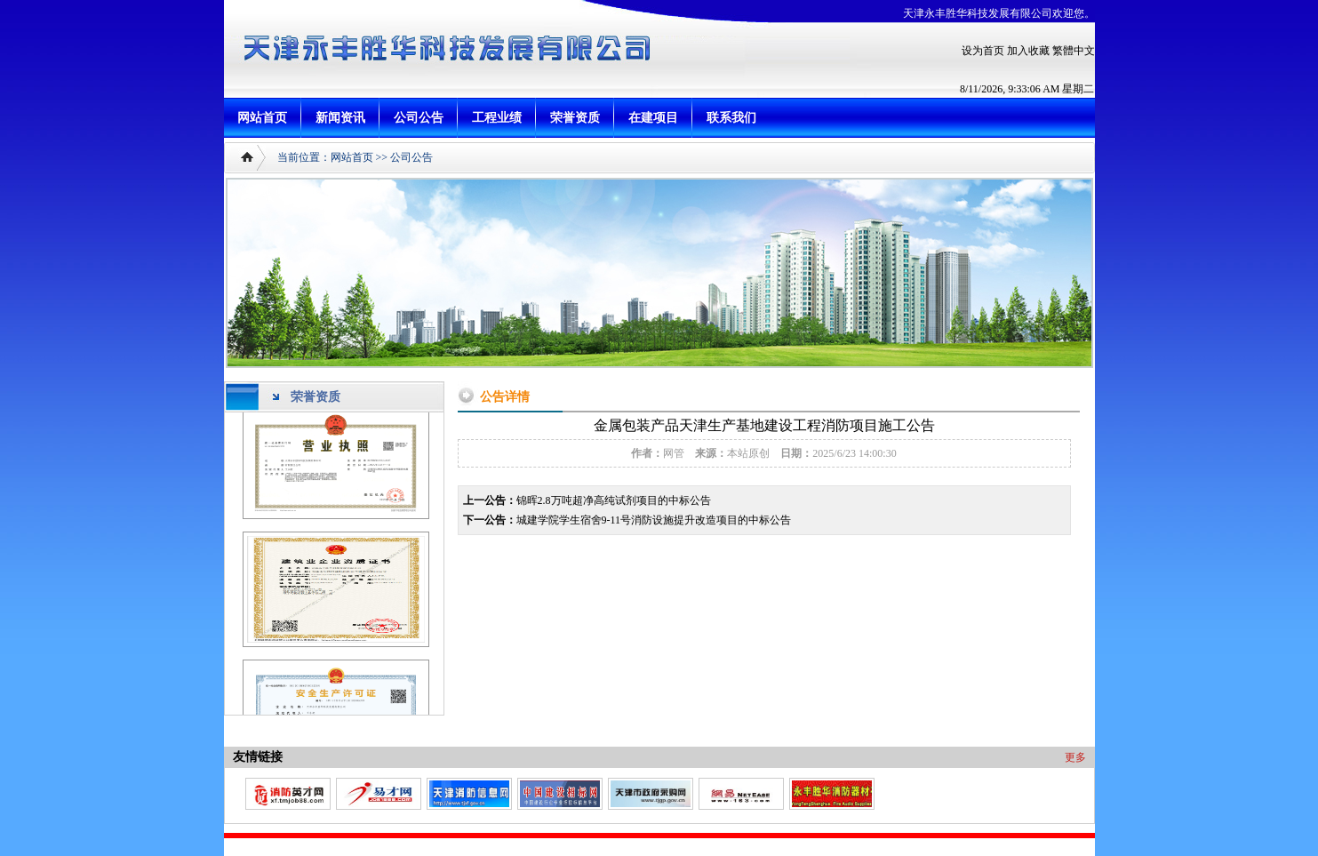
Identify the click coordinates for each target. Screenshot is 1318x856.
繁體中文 (1073, 50)
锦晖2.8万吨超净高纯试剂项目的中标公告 (613, 500)
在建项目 (653, 117)
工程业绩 (497, 117)
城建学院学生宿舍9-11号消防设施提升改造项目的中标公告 (654, 520)
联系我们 (731, 117)
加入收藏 (1028, 50)
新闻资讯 (340, 117)
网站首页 (262, 117)
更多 (1075, 757)
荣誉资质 (575, 117)
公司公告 (418, 117)
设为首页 (983, 50)
